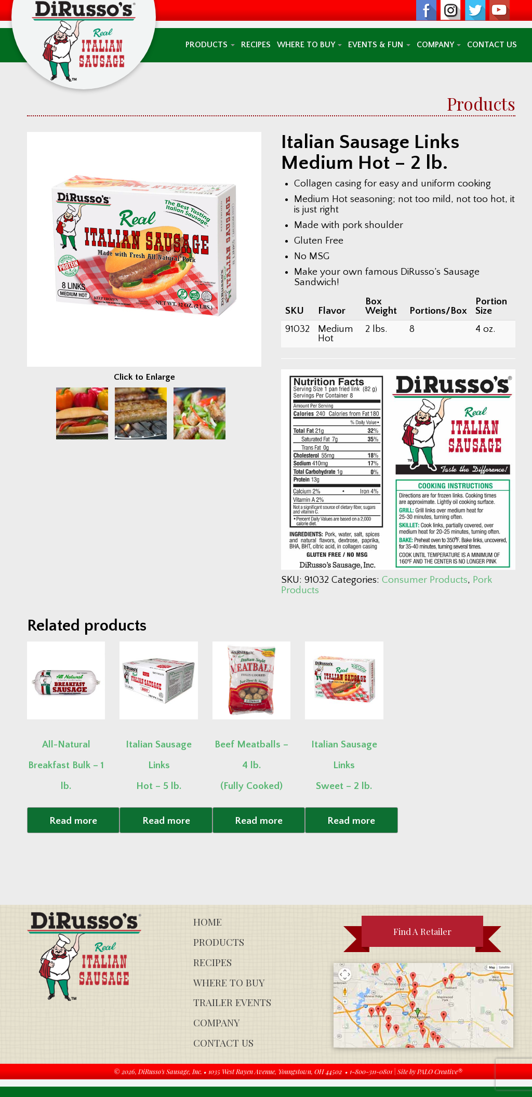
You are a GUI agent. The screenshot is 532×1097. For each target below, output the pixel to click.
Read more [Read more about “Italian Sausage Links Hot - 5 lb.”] (166, 820)
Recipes (256, 45)
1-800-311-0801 (371, 1071)
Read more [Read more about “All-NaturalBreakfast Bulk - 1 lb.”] (73, 820)
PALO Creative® (439, 1071)
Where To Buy (309, 45)
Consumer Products (425, 579)
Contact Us (492, 45)
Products (210, 45)
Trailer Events (232, 1002)
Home (207, 921)
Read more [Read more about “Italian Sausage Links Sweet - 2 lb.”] (351, 820)
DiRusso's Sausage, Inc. (170, 1071)
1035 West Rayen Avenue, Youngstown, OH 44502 (275, 1071)
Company (439, 45)
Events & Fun (379, 45)
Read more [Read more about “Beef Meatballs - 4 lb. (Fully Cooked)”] (259, 820)
